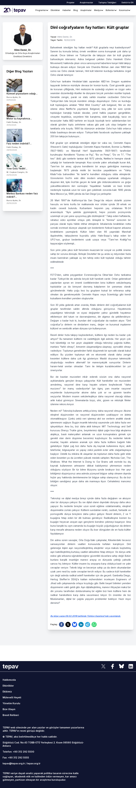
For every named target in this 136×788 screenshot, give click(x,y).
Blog (75, 10)
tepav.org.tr (33, 763)
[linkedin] (81, 624)
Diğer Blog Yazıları (20, 71)
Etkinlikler (55, 10)
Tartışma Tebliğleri (107, 2)
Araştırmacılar (86, 2)
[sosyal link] (103, 666)
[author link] (23, 41)
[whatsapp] (94, 624)
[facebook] (61, 624)
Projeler (71, 2)
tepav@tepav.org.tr (14, 763)
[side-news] (23, 90)
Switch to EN (127, 2)
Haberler (66, 10)
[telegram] (87, 624)
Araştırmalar (85, 10)
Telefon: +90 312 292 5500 (18, 751)
